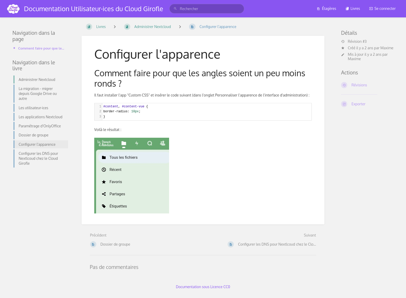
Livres (352, 8)
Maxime (386, 48)
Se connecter (382, 8)
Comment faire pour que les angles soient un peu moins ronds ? (41, 48)
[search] (206, 8)
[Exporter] (367, 104)
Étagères (326, 8)
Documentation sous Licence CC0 (203, 287)
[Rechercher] (175, 8)
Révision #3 (353, 41)
